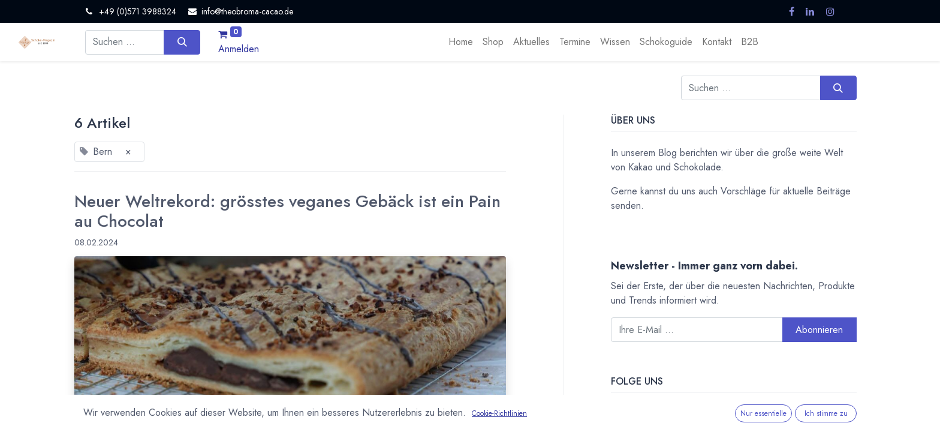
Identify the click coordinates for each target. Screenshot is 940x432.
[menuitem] (461, 42)
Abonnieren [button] (819, 330)
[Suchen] (182, 42)
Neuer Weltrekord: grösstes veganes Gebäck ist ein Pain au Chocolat (287, 211)
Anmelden (238, 49)
